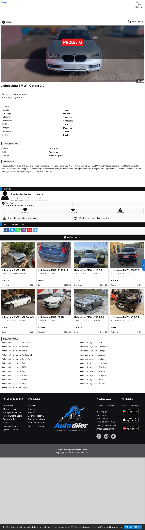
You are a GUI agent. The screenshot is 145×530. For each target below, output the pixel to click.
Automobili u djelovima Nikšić (14, 290)
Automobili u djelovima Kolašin (92, 282)
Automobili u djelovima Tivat (91, 302)
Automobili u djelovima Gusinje (92, 277)
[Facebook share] (12, 126)
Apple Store (72, 3)
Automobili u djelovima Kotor (14, 286)
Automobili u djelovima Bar (91, 265)
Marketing (107, 3)
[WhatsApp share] (24, 126)
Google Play (54, 3)
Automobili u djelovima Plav (13, 294)
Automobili (8, 521)
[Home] (2, 21)
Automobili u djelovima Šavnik (92, 306)
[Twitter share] (18, 126)
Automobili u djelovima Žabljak (15, 310)
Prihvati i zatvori (133, 527)
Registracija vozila (117, 21)
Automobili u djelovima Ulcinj (14, 306)
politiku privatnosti (114, 527)
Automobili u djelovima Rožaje (14, 302)
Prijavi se (32, 521)
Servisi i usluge (96, 21)
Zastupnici (63, 21)
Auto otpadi (78, 21)
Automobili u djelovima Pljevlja (92, 294)
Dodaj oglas (137, 21)
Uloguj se (138, 3)
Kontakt (122, 3)
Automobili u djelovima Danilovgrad (17, 277)
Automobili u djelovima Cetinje (92, 273)
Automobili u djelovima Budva (14, 273)
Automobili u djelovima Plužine (15, 298)
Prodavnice (30, 21)
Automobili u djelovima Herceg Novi (17, 282)
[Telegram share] (41, 126)
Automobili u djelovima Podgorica (93, 298)
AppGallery (91, 3)
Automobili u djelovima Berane (15, 269)
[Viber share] (30, 126)
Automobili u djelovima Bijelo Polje (94, 269)
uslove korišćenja (97, 527)
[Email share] (35, 126)
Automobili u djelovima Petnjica (93, 290)
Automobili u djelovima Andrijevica (16, 265)
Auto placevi (47, 21)
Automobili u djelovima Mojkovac (93, 286)
